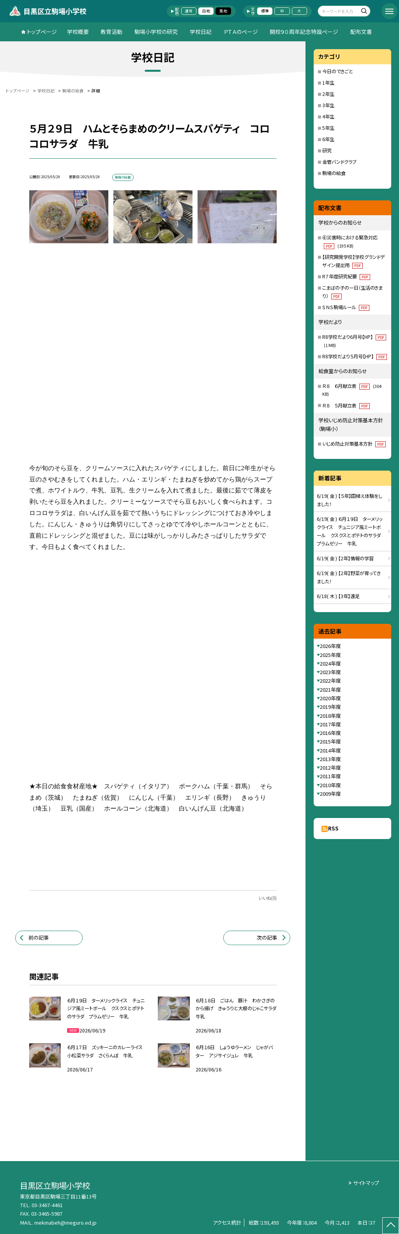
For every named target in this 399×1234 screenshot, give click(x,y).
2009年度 (330, 793)
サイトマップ (366, 1182)
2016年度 (330, 733)
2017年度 (330, 724)
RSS (333, 828)
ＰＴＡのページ (241, 31)
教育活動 (111, 31)
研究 (327, 150)
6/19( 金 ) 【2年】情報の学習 (345, 558)
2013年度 (330, 759)
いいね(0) (267, 898)
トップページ (42, 31)
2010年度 (330, 785)
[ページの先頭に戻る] (391, 1226)
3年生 (328, 105)
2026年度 (330, 646)
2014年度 (330, 750)
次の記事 (267, 937)
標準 (265, 11)
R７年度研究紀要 (346, 276)
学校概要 (78, 31)
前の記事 (38, 937)
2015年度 (330, 741)
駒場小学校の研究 (156, 31)
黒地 (223, 11)
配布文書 (361, 31)
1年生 (328, 82)
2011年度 (330, 776)
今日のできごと (337, 71)
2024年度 (330, 663)
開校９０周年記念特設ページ (304, 31)
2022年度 (330, 680)
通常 (188, 11)
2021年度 (330, 689)
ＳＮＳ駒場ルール (345, 307)
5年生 (328, 127)
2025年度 (330, 655)
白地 (206, 11)
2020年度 (330, 698)
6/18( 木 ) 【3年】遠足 (338, 596)
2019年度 (330, 706)
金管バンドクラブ (339, 161)
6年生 (328, 139)
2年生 (328, 93)
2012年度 (330, 767)
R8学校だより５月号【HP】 (354, 356)
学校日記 (201, 31)
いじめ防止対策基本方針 (354, 443)
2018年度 (330, 715)
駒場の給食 (334, 173)
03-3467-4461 (47, 1205)
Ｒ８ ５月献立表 (346, 405)
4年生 (328, 116)
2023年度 (330, 672)
